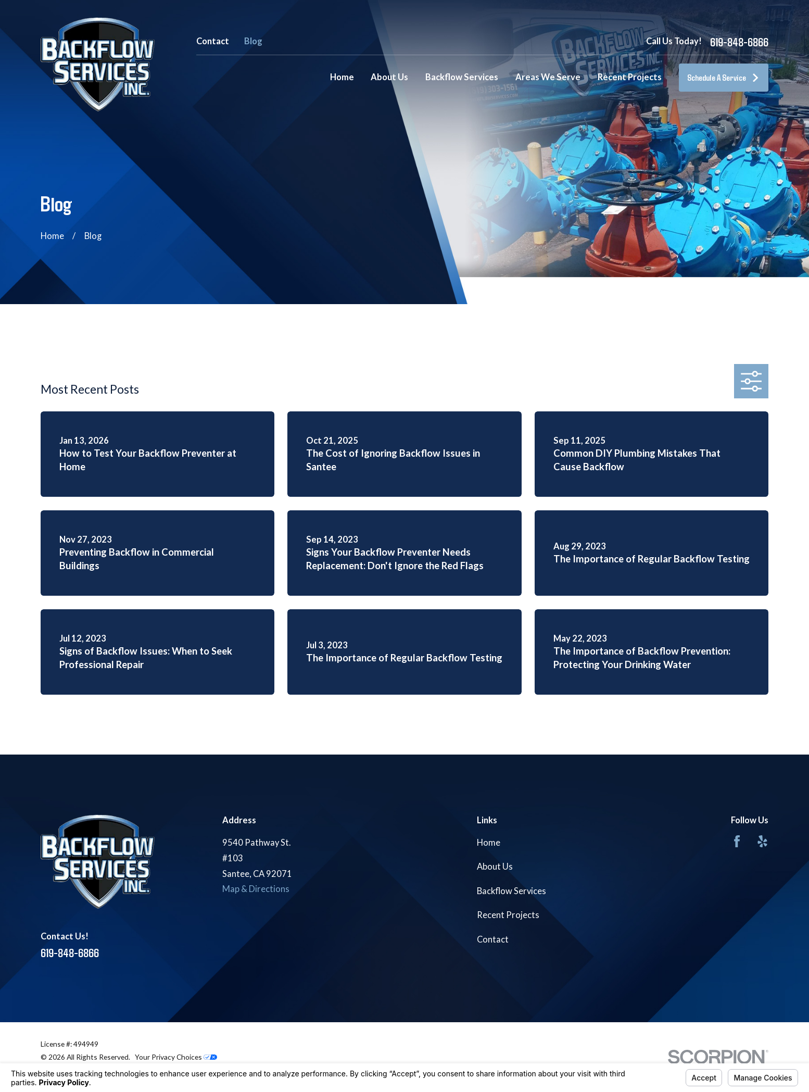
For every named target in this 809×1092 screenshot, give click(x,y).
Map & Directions (255, 889)
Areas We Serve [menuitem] (547, 77)
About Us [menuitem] (389, 77)
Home (488, 842)
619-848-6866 (739, 41)
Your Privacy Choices (176, 1056)
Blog (253, 41)
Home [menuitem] (342, 77)
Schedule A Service (723, 77)
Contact (212, 41)
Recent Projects (508, 915)
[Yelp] (762, 841)
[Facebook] (737, 841)
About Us (495, 866)
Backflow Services (511, 891)
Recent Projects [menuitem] (630, 77)
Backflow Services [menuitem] (461, 77)
